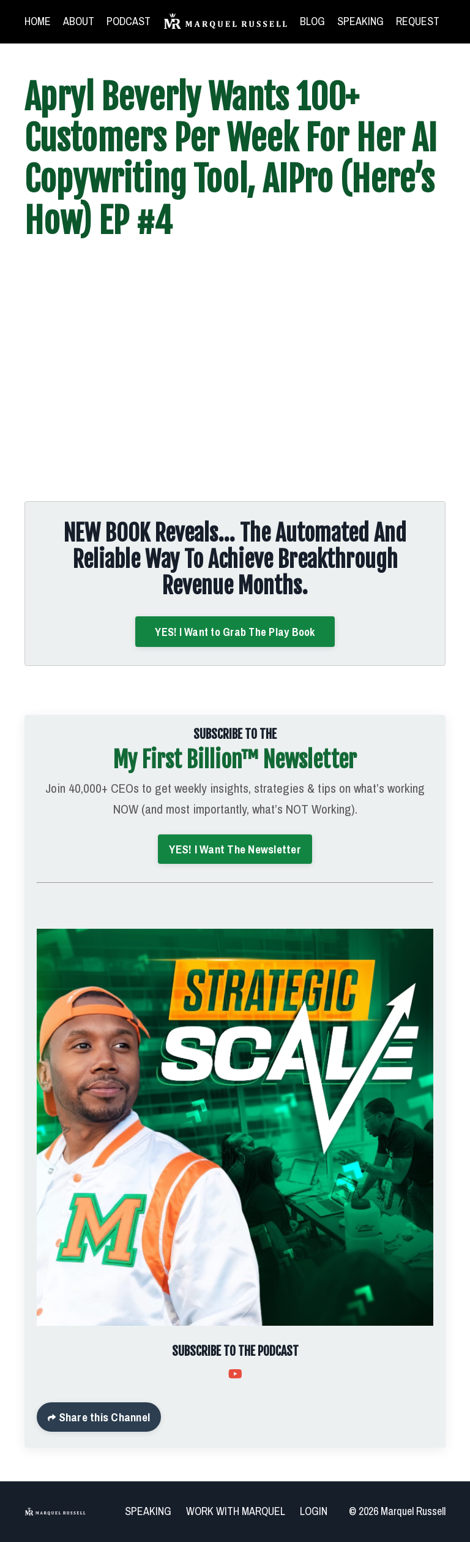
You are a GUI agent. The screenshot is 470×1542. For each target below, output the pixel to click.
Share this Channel (103, 1417)
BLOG (312, 21)
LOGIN (313, 1511)
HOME (37, 21)
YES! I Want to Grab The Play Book (235, 632)
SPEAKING (360, 21)
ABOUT (78, 21)
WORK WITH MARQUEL (235, 1511)
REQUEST (417, 21)
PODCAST (128, 21)
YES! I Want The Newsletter (235, 849)
